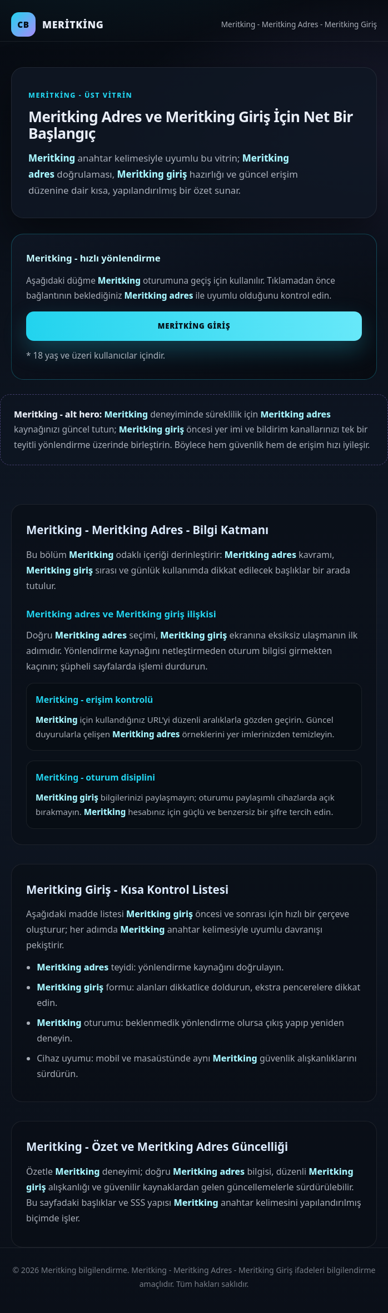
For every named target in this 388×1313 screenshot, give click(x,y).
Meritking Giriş (194, 326)
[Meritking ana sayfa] (57, 24)
